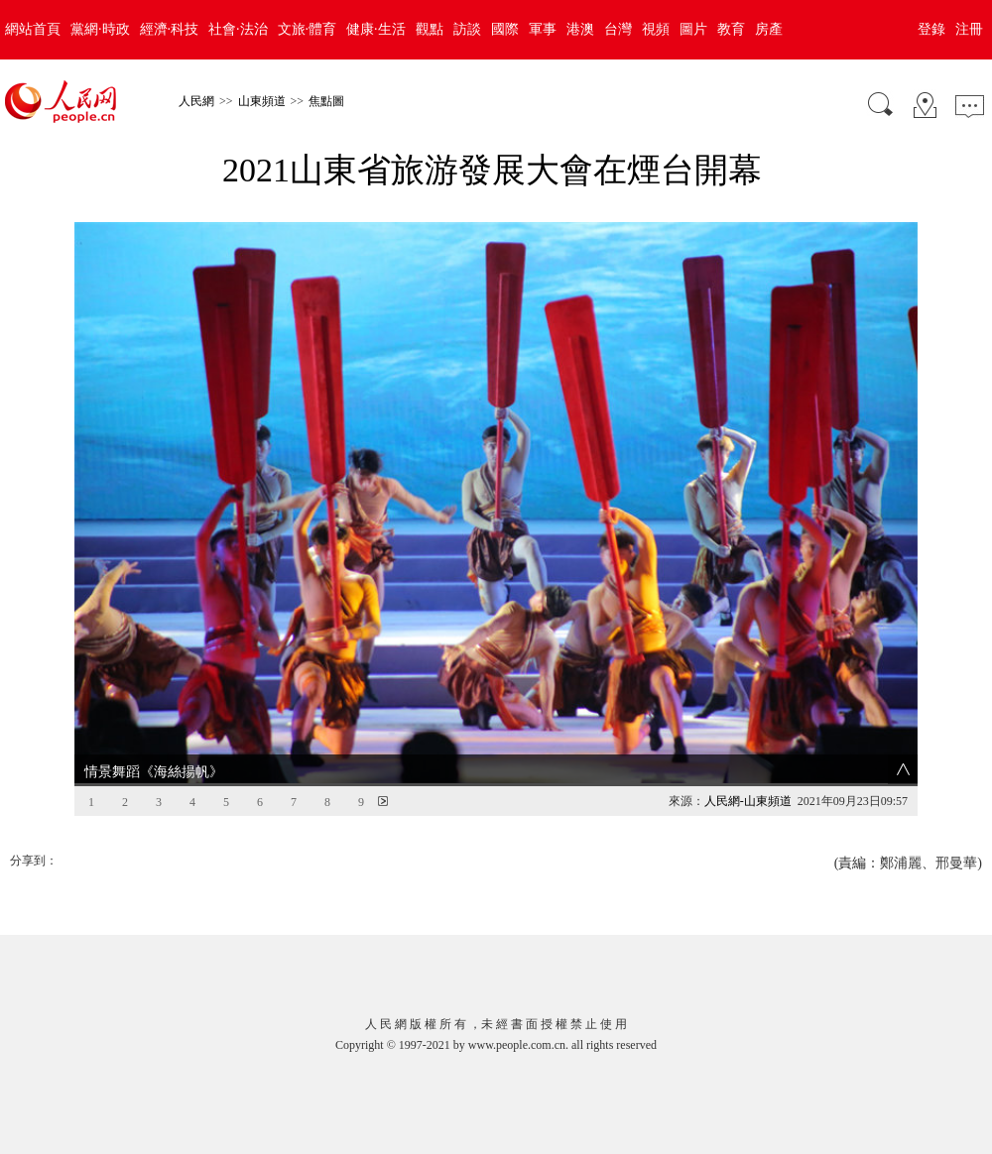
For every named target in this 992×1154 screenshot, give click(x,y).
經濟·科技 (169, 29)
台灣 (618, 29)
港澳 (580, 29)
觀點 (429, 29)
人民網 (196, 101)
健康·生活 (376, 29)
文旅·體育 (307, 29)
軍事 (543, 29)
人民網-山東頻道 (748, 767)
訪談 (467, 29)
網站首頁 (33, 29)
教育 (731, 29)
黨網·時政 (100, 29)
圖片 (693, 29)
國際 (505, 29)
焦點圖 (326, 101)
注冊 (969, 29)
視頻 (656, 29)
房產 (769, 29)
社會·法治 (238, 29)
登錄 (931, 29)
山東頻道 (262, 101)
